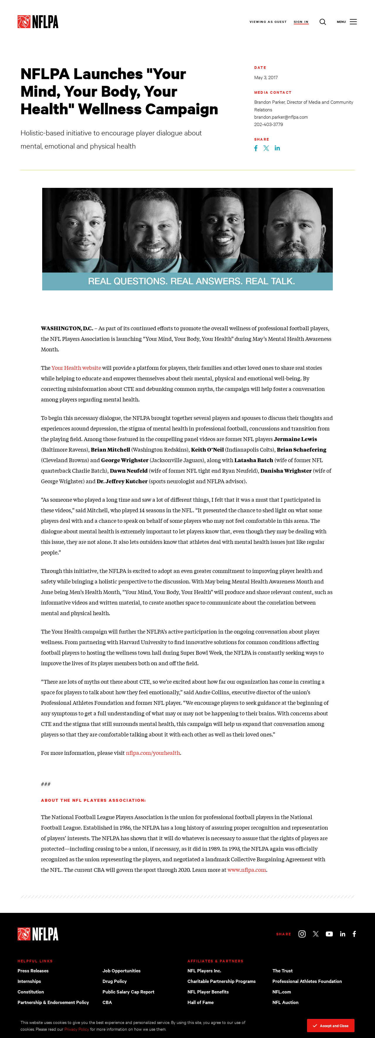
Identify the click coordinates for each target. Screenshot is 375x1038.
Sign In (301, 21)
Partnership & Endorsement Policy (53, 1002)
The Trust (282, 970)
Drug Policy (115, 981)
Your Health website (76, 367)
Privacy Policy (76, 1029)
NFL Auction (285, 1002)
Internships (29, 981)
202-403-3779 (268, 124)
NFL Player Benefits (208, 991)
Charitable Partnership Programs (222, 981)
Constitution (31, 991)
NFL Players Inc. (204, 970)
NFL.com (281, 991)
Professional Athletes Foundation (307, 981)
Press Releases (33, 970)
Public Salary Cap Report (128, 991)
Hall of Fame (201, 1002)
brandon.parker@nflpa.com (281, 116)
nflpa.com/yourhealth (153, 752)
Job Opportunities (122, 970)
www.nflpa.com (247, 869)
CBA (107, 1002)
